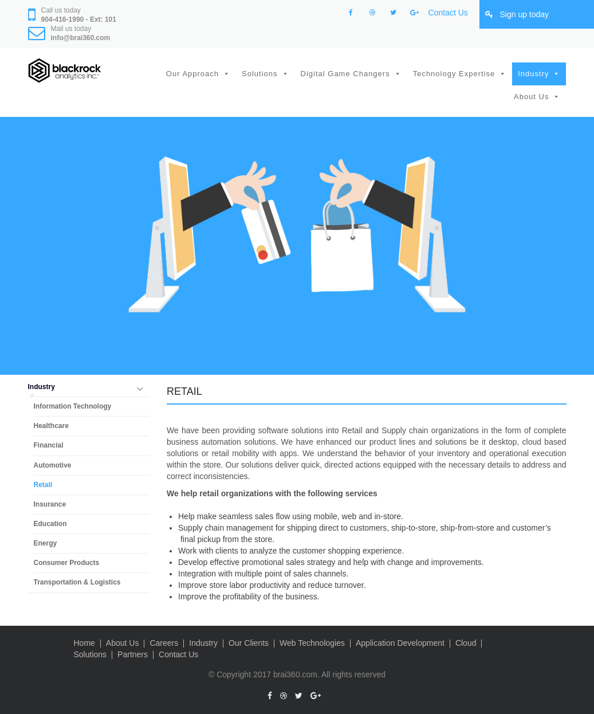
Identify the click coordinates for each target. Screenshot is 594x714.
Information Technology (73, 406)
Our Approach (192, 73)
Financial (49, 445)
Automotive (53, 465)
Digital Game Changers (345, 73)
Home (84, 643)
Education (50, 524)
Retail (43, 485)
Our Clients (249, 643)
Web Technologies (312, 643)
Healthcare (51, 426)
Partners (132, 654)
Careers (164, 643)
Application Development (400, 643)
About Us (531, 96)
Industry (533, 73)
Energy (45, 543)
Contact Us (448, 12)
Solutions (259, 73)
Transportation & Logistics (77, 582)
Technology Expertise (454, 73)
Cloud (466, 643)
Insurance (50, 504)
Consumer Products (67, 563)
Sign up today (524, 14)
